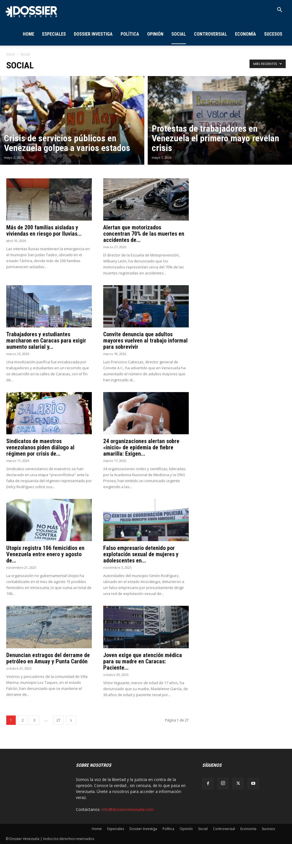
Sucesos (273, 34)
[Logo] (31, 11)
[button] (279, 10)
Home (28, 34)
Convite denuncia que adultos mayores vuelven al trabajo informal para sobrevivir (145, 340)
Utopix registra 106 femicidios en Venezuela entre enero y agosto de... (45, 554)
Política (130, 34)
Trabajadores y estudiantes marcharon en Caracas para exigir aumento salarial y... (46, 340)
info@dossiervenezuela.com (127, 809)
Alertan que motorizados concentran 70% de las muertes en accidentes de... (143, 233)
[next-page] (71, 720)
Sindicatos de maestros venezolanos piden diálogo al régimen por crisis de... (40, 447)
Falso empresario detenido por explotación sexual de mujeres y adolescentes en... (141, 554)
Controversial (210, 34)
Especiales (54, 34)
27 (58, 720)
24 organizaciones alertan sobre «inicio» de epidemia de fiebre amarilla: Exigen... (141, 447)
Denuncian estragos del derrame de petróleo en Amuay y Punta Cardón (48, 658)
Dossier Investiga (93, 34)
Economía (245, 34)
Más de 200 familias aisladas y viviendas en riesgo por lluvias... (44, 230)
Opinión (155, 34)
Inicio (10, 54)
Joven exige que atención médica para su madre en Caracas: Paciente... (142, 661)
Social (178, 34)
